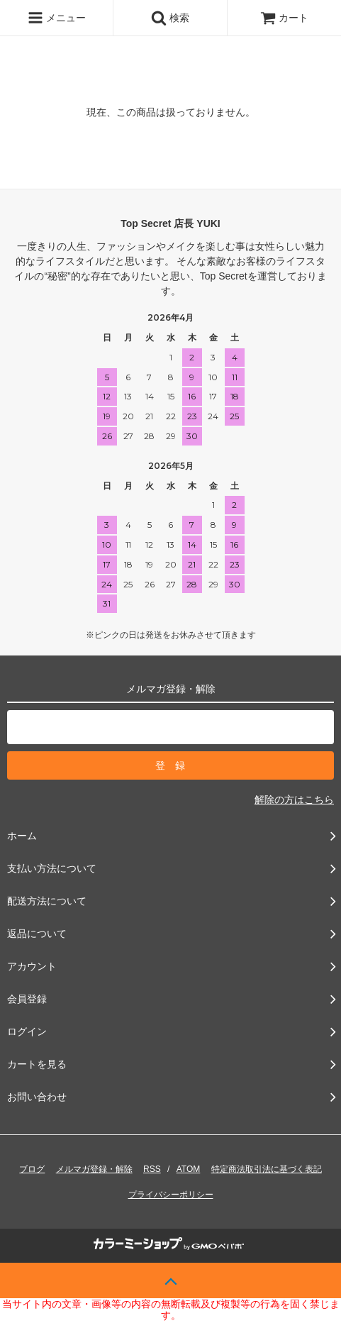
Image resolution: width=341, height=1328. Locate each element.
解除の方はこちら (294, 799)
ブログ (32, 1169)
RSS (152, 1169)
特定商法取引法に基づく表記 (266, 1169)
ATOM (189, 1169)
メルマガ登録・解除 (94, 1169)
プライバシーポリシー (170, 1195)
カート (284, 17)
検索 (170, 18)
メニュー (57, 18)
